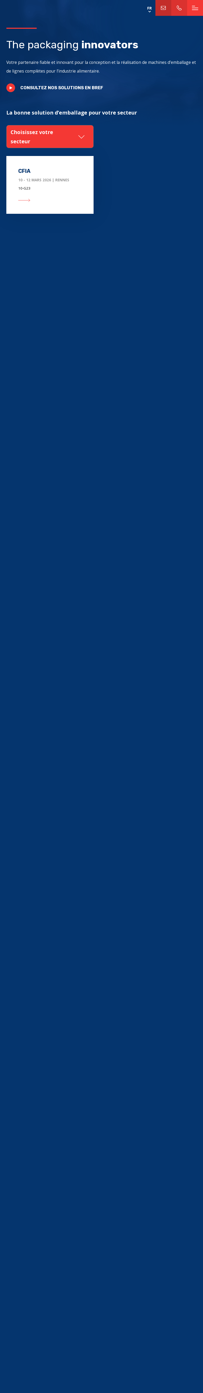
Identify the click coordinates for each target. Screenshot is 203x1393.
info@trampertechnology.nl (163, 8)
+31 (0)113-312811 (179, 8)
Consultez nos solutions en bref (61, 87)
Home (37, 8)
